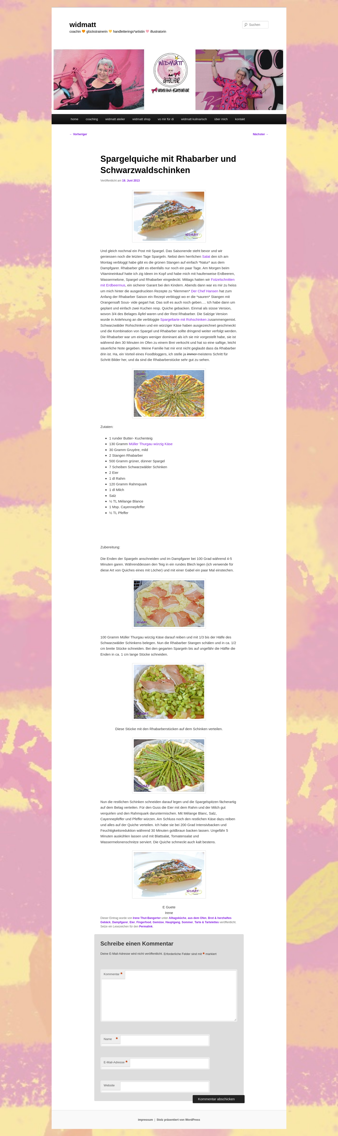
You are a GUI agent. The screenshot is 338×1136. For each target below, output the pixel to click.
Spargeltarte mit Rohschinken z (184, 319)
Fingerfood (143, 922)
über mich (221, 119)
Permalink (146, 926)
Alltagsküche (177, 918)
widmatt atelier (115, 119)
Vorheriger (78, 134)
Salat (206, 256)
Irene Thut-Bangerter (147, 918)
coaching (92, 119)
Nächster (261, 134)
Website (109, 1085)
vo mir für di (166, 119)
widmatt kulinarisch (194, 119)
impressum (145, 1119)
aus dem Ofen (197, 918)
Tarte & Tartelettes (207, 922)
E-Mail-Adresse (115, 1062)
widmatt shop (141, 119)
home (74, 119)
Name (111, 1039)
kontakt (240, 119)
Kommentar (113, 974)
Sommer (187, 922)
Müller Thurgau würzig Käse (151, 444)
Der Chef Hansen (205, 291)
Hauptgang (172, 922)
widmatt (82, 24)
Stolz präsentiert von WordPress (178, 1119)
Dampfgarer (120, 922)
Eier (132, 922)
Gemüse (158, 922)
